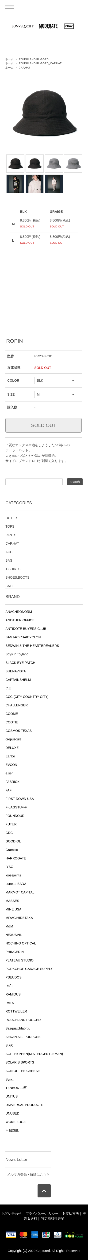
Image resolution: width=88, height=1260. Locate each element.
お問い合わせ (11, 1213)
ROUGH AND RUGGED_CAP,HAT (40, 63)
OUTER (11, 518)
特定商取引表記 (52, 1218)
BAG (8, 560)
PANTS (10, 535)
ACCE (10, 552)
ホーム (9, 59)
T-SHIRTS (12, 569)
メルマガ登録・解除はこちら (28, 1174)
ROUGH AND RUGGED (34, 59)
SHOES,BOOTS (17, 577)
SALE (9, 586)
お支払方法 (70, 1213)
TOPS (9, 526)
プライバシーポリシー (42, 1213)
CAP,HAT (24, 67)
